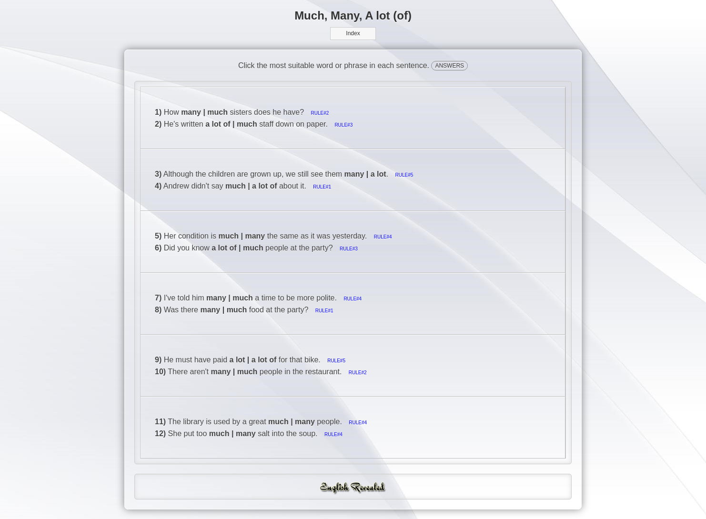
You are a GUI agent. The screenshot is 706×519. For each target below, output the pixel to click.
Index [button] (353, 33)
